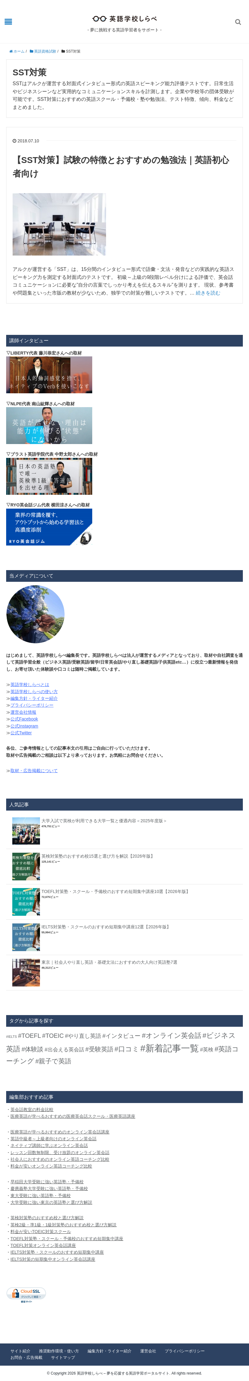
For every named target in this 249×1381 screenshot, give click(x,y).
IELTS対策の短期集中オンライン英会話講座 (52, 1259)
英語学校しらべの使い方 (34, 691)
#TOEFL (29, 1035)
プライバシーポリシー (31, 705)
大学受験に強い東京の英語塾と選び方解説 (51, 1202)
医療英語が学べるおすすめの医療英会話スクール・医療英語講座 (72, 1116)
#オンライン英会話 (171, 1035)
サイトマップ (63, 1357)
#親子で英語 (53, 1061)
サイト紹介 (20, 1351)
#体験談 (32, 1049)
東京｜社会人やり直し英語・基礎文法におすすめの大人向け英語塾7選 (109, 962)
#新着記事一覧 (169, 1048)
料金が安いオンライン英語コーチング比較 (51, 1166)
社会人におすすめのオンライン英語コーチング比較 (59, 1159)
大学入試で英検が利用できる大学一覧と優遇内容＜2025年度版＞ (104, 820)
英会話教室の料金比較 (31, 1109)
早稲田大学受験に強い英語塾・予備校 (47, 1181)
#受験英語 (99, 1049)
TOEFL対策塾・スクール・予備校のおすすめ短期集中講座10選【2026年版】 (116, 891)
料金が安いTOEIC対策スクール (40, 1231)
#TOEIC (53, 1035)
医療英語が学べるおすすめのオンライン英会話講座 (59, 1131)
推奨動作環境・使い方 (59, 1351)
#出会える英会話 (64, 1050)
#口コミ (126, 1049)
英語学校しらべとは (29, 684)
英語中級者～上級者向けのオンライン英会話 (53, 1138)
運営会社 (148, 1351)
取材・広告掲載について (34, 770)
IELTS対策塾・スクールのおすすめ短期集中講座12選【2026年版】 (106, 926)
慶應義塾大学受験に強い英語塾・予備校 (49, 1188)
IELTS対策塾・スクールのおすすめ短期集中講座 (57, 1252)
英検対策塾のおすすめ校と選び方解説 (47, 1217)
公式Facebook (24, 718)
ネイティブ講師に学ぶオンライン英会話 (49, 1145)
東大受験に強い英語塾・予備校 (40, 1195)
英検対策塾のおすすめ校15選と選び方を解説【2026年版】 (98, 856)
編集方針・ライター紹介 (34, 698)
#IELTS (11, 1036)
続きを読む (208, 293)
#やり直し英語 (83, 1036)
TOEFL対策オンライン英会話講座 (43, 1245)
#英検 (206, 1050)
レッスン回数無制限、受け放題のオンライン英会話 (59, 1152)
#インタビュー (121, 1036)
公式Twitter (21, 732)
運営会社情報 (23, 712)
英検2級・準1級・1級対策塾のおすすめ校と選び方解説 (63, 1224)
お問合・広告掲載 (26, 1357)
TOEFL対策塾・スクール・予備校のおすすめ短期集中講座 (66, 1238)
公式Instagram (24, 726)
